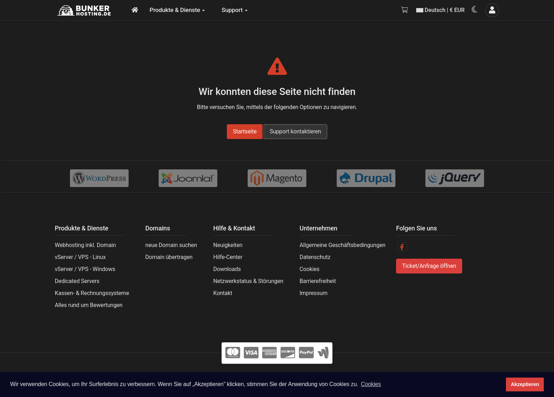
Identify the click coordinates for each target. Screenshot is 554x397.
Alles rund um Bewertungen (89, 305)
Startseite (245, 131)
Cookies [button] (371, 384)
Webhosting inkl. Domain (85, 245)
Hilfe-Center (227, 257)
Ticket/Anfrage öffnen (429, 266)
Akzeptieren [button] (525, 384)
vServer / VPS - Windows (85, 269)
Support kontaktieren (295, 131)
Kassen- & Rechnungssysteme (92, 293)
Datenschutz (315, 257)
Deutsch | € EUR (440, 10)
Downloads (227, 269)
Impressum (314, 293)
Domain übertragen (169, 257)
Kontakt (222, 293)
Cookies (309, 269)
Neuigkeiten (227, 245)
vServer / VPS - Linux (80, 257)
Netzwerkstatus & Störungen (248, 281)
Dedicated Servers (77, 281)
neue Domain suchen (171, 245)
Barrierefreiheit (318, 281)
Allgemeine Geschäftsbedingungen (342, 245)
